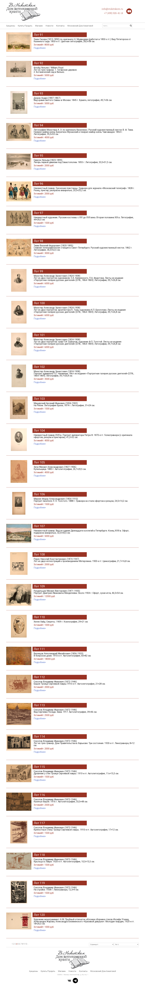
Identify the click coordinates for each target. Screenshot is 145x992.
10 (26, 944)
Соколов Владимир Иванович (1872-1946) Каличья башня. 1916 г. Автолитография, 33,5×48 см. (84, 802)
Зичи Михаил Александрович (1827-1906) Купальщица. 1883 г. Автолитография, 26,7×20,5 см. (84, 470)
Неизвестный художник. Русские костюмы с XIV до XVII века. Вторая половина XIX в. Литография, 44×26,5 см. (84, 220)
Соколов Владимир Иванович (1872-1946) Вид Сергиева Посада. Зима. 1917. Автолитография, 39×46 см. (84, 712)
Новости (49, 26)
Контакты (60, 26)
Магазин (39, 26)
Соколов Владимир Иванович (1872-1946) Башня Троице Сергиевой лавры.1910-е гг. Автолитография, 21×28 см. (84, 684)
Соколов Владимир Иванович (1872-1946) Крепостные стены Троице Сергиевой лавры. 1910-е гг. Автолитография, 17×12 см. (84, 830)
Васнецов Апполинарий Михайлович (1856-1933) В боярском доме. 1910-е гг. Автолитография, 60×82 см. (84, 656)
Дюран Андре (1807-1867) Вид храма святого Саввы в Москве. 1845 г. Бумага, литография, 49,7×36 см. (84, 101)
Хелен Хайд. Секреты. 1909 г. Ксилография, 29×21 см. (84, 623)
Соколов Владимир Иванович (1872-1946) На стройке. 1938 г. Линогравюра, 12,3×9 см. (84, 890)
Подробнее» (40, 48)
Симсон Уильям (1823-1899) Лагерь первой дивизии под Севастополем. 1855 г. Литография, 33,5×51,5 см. (84, 163)
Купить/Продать (25, 26)
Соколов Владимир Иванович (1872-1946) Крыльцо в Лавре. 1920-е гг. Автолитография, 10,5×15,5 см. (84, 862)
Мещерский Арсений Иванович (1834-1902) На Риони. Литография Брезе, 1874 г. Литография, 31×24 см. (84, 406)
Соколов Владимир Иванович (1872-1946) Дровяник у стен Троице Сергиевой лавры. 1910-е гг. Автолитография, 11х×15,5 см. (84, 774)
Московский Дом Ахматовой (80, 26)
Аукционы (10, 26)
